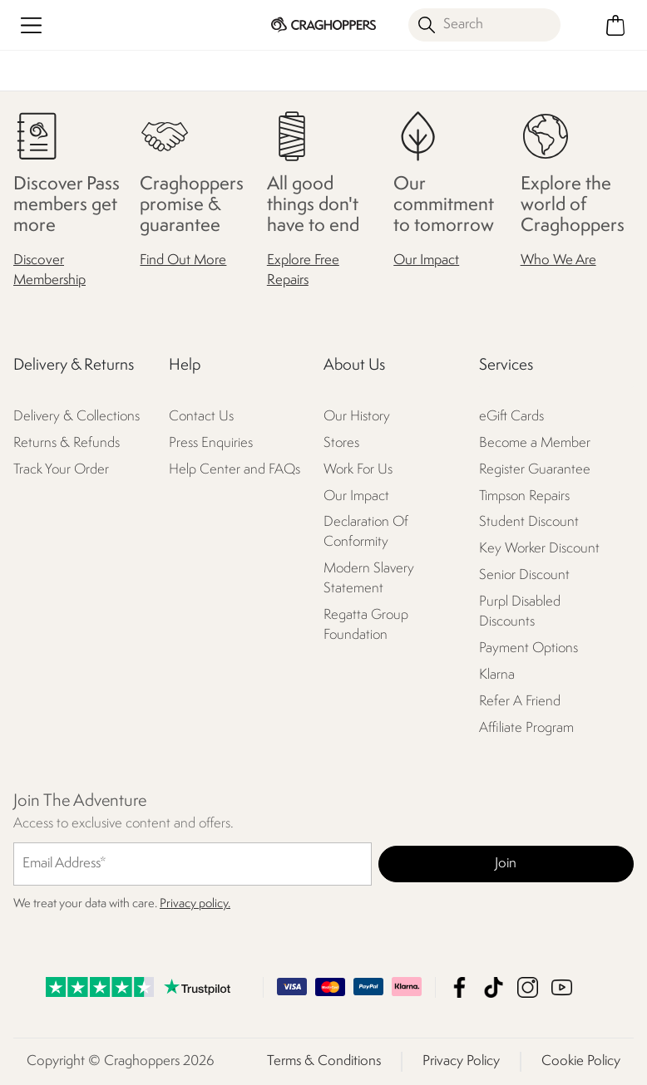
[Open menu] (31, 25)
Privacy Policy (461, 1061)
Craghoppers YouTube (561, 987)
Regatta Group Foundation (366, 625)
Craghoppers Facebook (459, 987)
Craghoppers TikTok (493, 987)
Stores (341, 443)
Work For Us (358, 470)
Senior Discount (524, 575)
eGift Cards (511, 417)
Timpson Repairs (524, 496)
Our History (357, 417)
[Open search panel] (484, 25)
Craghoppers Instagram (527, 987)
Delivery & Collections (76, 417)
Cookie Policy (580, 1061)
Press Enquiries (211, 443)
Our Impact (426, 260)
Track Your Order (61, 470)
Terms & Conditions (324, 1061)
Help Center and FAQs (234, 470)
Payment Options (528, 648)
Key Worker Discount (539, 549)
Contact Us (201, 417)
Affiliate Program (526, 728)
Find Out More (183, 260)
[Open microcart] (615, 25)
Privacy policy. (195, 904)
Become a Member (534, 443)
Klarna (497, 675)
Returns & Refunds (66, 443)
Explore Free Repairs (303, 270)
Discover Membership (49, 270)
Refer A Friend (520, 702)
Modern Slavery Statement (369, 579)
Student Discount (529, 522)
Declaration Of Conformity (366, 532)
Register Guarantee (534, 470)
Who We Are (558, 260)
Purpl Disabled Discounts (520, 612)
